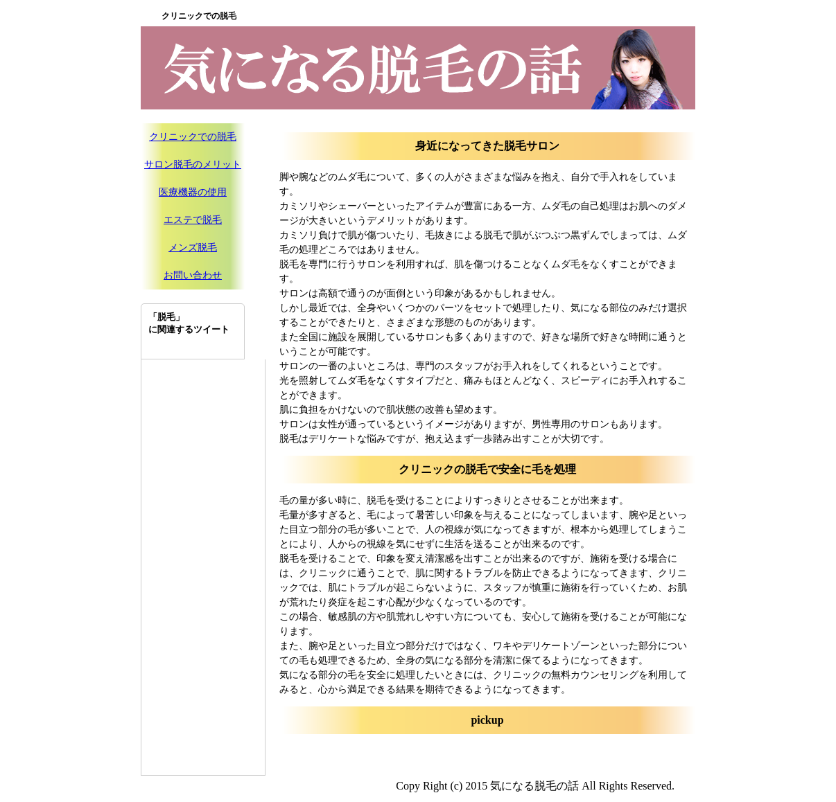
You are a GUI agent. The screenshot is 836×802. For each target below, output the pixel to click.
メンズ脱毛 (192, 247)
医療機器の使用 (193, 192)
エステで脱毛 (193, 220)
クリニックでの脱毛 (192, 137)
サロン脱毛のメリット (192, 164)
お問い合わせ (193, 275)
